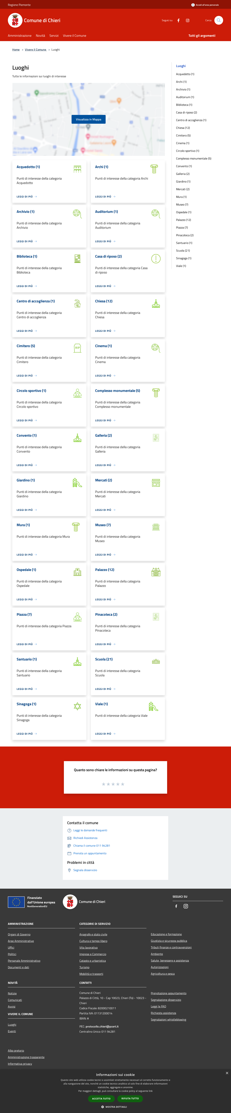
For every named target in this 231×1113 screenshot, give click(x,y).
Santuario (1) (184, 243)
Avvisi (11, 1006)
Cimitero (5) (183, 135)
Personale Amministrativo (24, 960)
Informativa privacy (20, 1063)
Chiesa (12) (183, 128)
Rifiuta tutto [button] (130, 1098)
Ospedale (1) (183, 212)
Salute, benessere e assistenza (170, 960)
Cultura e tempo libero (93, 941)
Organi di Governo (19, 934)
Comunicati (15, 1000)
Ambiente (157, 954)
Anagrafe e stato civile (93, 934)
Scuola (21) (183, 250)
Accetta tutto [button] (101, 1098)
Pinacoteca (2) (184, 235)
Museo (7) (182, 204)
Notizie (12, 993)
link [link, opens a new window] (151, 1091)
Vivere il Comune (36, 49)
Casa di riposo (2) (186, 112)
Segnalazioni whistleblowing (168, 1019)
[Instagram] (186, 20)
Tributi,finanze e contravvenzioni (171, 947)
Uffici (11, 947)
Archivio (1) (183, 89)
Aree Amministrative (21, 941)
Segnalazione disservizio (166, 1000)
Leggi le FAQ (158, 1006)
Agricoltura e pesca (163, 973)
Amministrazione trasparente (26, 1057)
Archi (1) (181, 81)
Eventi (12, 1031)
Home (16, 49)
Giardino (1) (183, 181)
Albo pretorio (16, 1050)
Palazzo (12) (183, 220)
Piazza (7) (182, 227)
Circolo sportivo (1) (187, 151)
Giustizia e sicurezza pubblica (169, 941)
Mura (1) (181, 197)
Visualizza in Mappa (88, 119)
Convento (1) (184, 166)
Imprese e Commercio (92, 954)
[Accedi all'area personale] (205, 5)
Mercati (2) (182, 189)
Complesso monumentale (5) (193, 158)
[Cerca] (218, 20)
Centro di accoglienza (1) (191, 120)
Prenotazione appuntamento (168, 993)
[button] (115, 1107)
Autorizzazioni (160, 967)
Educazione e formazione (166, 934)
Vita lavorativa (88, 947)
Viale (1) (181, 266)
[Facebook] (177, 20)
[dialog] (115, 1091)
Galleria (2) (182, 174)
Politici (12, 954)
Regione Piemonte (19, 5)
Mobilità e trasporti (91, 974)
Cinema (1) (182, 143)
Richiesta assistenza (163, 1013)
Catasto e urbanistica (92, 960)
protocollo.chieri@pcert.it (102, 1026)
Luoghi (12, 1024)
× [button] (227, 1073)
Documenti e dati (18, 967)
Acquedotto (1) (185, 74)
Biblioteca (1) (184, 104)
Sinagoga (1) (183, 258)
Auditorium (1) (185, 97)
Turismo (84, 967)
